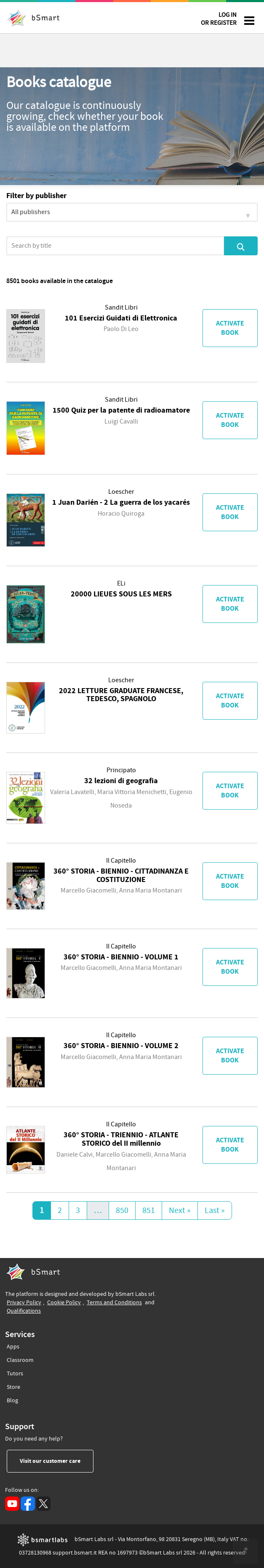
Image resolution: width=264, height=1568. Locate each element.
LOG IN (219, 20)
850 (122, 1210)
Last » (215, 1210)
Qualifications (24, 1311)
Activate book (230, 328)
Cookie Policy (64, 1302)
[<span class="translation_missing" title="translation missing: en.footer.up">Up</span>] (245, 1551)
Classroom (20, 1358)
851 (148, 1210)
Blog (12, 1399)
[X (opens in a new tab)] (43, 1503)
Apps (13, 1347)
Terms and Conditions (114, 1302)
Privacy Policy (24, 1302)
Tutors (15, 1372)
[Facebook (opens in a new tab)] (28, 1503)
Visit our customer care (56, 1460)
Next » (180, 1210)
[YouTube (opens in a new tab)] (12, 1503)
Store (13, 1385)
